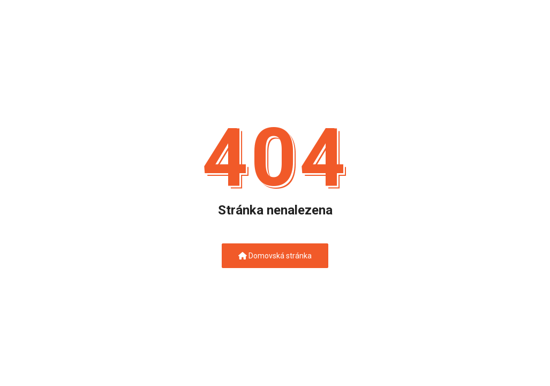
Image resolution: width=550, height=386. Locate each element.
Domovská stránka (275, 255)
